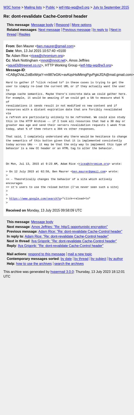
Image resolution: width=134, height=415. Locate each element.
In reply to (100, 30)
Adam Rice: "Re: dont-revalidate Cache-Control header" (80, 231)
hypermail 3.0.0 (61, 272)
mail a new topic (80, 254)
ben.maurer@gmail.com (55, 46)
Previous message (77, 30)
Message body (42, 25)
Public (50, 7)
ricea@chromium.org (47, 56)
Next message (49, 30)
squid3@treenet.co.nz (24, 65)
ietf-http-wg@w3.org (74, 7)
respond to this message (46, 254)
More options (82, 25)
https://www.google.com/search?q (35, 199)
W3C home (11, 7)
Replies (24, 34)
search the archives (69, 263)
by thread (81, 259)
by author (116, 259)
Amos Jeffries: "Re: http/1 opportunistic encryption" (69, 227)
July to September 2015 (111, 7)
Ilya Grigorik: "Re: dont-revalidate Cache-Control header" (74, 241)
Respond (62, 25)
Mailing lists (33, 7)
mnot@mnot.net (53, 60)
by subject (98, 259)
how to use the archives (34, 263)
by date (66, 259)
